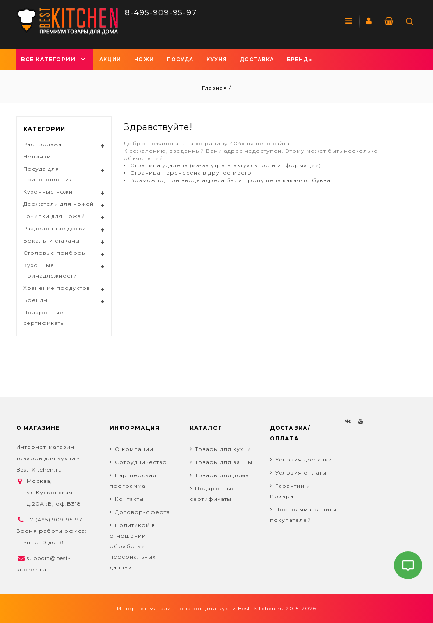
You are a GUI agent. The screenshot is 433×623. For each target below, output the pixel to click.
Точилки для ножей (54, 216)
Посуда (180, 59)
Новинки (37, 156)
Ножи (144, 59)
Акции (110, 59)
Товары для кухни (223, 449)
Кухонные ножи (48, 191)
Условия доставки (303, 459)
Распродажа (42, 144)
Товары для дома (222, 475)
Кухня (216, 59)
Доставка (257, 59)
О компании (134, 449)
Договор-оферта (142, 512)
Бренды (300, 59)
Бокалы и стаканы (51, 240)
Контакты (129, 499)
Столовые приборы (54, 253)
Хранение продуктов (56, 288)
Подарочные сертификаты (44, 317)
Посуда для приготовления (48, 174)
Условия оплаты (301, 472)
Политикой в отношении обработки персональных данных (133, 546)
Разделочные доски (54, 228)
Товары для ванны (223, 462)
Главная (215, 87)
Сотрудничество (141, 462)
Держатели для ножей (58, 204)
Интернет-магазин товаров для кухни (176, 608)
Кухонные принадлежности (50, 270)
